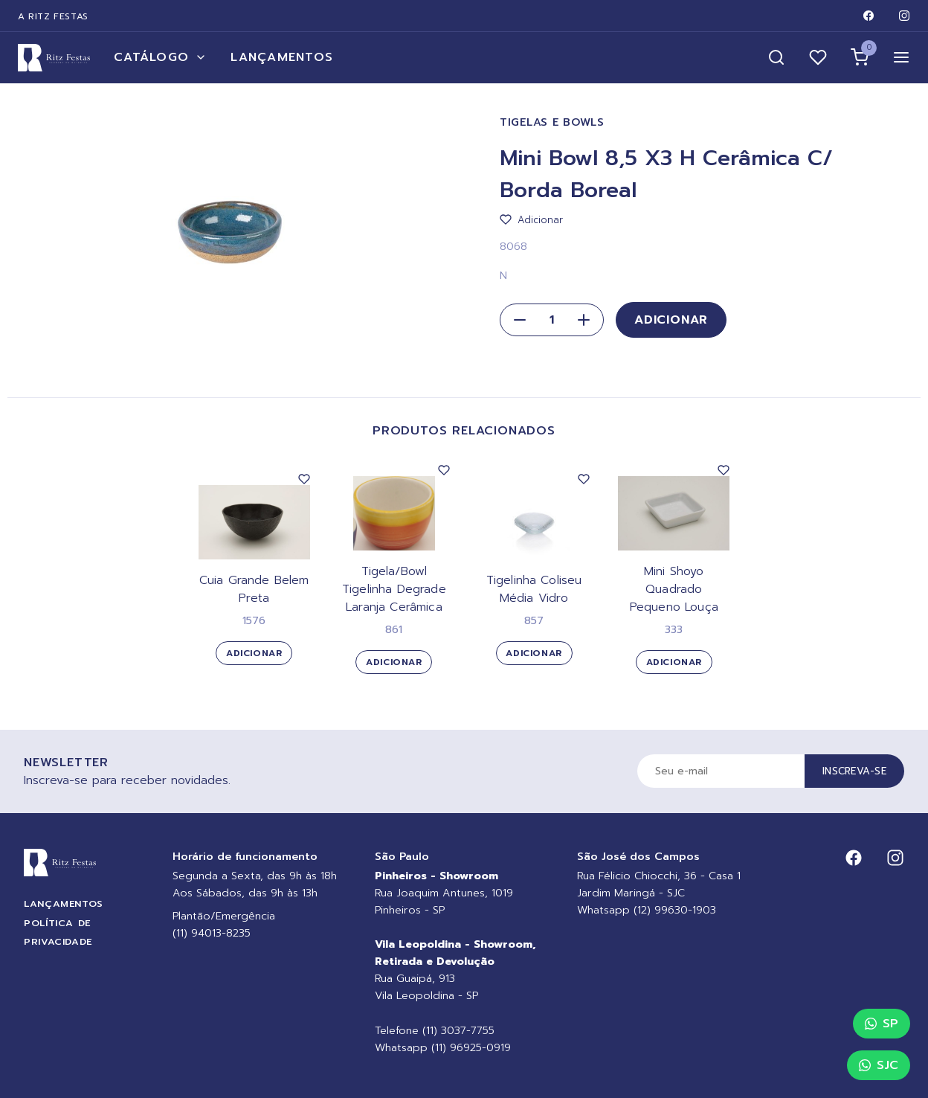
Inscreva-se (854, 771)
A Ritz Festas (53, 16)
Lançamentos (282, 57)
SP (881, 1024)
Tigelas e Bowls (552, 122)
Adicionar (671, 320)
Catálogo (160, 57)
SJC (878, 1065)
